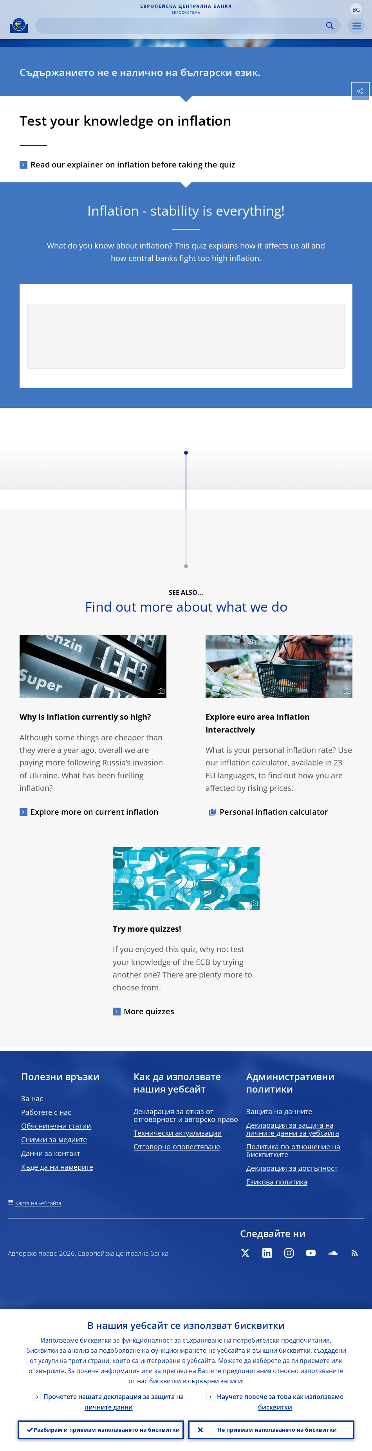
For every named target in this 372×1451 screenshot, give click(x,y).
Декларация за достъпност (292, 1168)
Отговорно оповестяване (177, 1146)
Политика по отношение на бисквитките (293, 1150)
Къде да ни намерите (57, 1167)
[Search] (181, 25)
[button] (356, 9)
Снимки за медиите (54, 1139)
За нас (32, 1098)
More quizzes (149, 1011)
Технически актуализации (178, 1133)
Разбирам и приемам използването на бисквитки (107, 1429)
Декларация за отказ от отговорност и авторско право (186, 1115)
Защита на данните (279, 1111)
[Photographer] (159, 691)
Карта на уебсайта (38, 1203)
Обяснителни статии (56, 1126)
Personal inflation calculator (274, 812)
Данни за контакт (50, 1153)
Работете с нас (46, 1112)
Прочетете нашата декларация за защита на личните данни (113, 1401)
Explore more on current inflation (95, 812)
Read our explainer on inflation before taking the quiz (133, 164)
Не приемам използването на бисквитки (277, 1429)
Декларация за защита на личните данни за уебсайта (292, 1129)
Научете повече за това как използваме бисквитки (280, 1401)
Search (329, 25)
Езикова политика (276, 1181)
